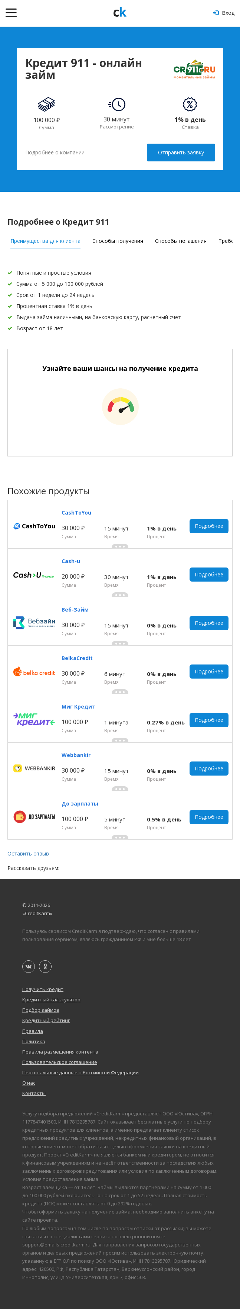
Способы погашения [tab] (181, 240)
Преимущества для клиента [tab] (45, 240)
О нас (28, 1082)
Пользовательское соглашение (59, 1062)
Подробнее (209, 525)
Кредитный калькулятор (51, 999)
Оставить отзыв (28, 853)
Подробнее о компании (55, 152)
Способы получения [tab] (117, 240)
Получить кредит (42, 989)
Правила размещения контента (60, 1051)
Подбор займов (40, 1010)
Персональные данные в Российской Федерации (80, 1072)
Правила (32, 1031)
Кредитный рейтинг (46, 1020)
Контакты (34, 1093)
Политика (33, 1041)
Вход (223, 12)
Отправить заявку (181, 152)
